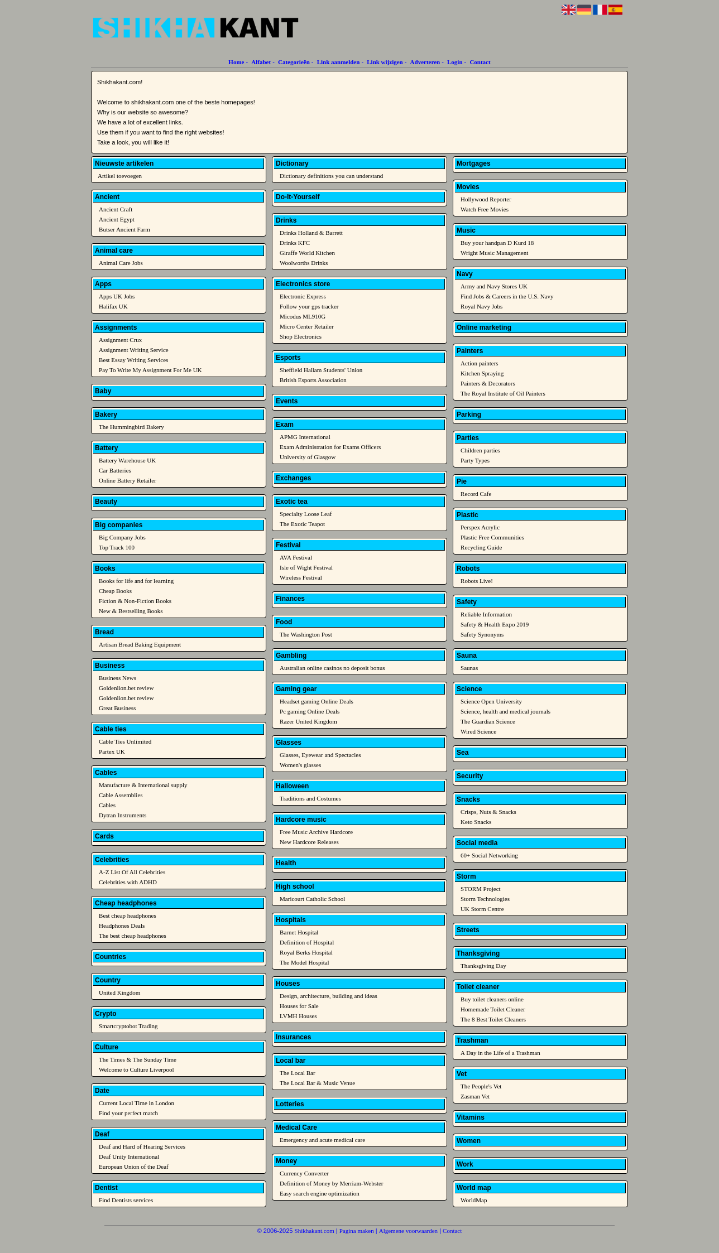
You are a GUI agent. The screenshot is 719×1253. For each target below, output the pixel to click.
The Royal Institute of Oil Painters (503, 393)
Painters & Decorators (488, 383)
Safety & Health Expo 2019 (495, 624)
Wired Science (478, 731)
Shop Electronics (301, 336)
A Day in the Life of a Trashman (500, 1052)
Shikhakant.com (314, 1230)
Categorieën (294, 62)
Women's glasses (300, 765)
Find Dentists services (126, 1200)
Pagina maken (356, 1230)
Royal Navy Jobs (481, 306)
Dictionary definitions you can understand (331, 175)
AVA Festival (296, 557)
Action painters (479, 363)
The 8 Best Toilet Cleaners (493, 1019)
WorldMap (474, 1200)
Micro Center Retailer (307, 326)
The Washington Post (306, 634)
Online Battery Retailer (127, 480)
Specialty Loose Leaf (306, 513)
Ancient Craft (115, 209)
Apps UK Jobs (117, 296)
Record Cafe (476, 493)
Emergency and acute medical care (322, 1139)
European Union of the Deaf (134, 1166)
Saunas (469, 667)
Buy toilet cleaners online (492, 999)
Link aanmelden (338, 62)
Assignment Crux (120, 339)
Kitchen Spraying (482, 373)
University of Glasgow (307, 457)
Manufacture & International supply (143, 785)
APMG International (305, 436)
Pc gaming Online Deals (309, 711)
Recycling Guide (481, 547)
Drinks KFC (295, 242)
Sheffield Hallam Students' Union (321, 370)
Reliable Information (486, 614)
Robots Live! (477, 580)
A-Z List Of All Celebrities (132, 872)
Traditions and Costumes (310, 798)
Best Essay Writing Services (133, 359)
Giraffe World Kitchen (307, 252)
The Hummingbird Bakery (131, 426)
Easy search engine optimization (320, 1193)
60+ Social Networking (489, 855)
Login (455, 62)
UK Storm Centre (482, 908)
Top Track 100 (117, 547)
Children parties (480, 450)
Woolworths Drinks (304, 262)
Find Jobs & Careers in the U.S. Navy (507, 296)
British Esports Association (313, 380)
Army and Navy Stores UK (494, 286)
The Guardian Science (488, 721)
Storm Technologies (485, 898)
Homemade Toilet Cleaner (493, 1009)
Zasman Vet (475, 1096)
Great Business (117, 708)
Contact (479, 62)
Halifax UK (113, 306)
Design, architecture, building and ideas (328, 995)
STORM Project (481, 888)
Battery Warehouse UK (127, 460)
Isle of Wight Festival (306, 567)
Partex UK (112, 751)
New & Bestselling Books (131, 611)
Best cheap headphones (127, 915)
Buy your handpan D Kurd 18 (497, 242)
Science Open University (491, 701)
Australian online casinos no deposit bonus (332, 667)
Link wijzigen (384, 62)
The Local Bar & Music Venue (317, 1082)
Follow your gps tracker (309, 306)
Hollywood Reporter (486, 199)
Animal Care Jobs (121, 262)
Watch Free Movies (485, 209)
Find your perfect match (128, 1113)
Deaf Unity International (129, 1156)
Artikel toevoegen (120, 175)
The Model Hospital (304, 962)
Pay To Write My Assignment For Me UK (150, 370)
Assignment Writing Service (134, 349)
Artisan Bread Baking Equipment (140, 644)
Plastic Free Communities (492, 537)
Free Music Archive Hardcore (316, 831)
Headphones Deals (122, 925)
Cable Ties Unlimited (125, 741)
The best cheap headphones (132, 935)
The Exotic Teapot (302, 524)
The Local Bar (297, 1072)
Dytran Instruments (122, 815)
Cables (107, 805)
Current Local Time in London (136, 1103)
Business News (117, 677)
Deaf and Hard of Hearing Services (142, 1146)
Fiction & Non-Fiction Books (135, 600)
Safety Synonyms (482, 634)
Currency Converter (304, 1173)
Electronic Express (303, 296)
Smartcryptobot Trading (128, 1026)
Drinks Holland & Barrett (311, 232)
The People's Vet (481, 1086)
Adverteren (425, 62)
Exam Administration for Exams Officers (330, 447)
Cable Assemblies (121, 795)
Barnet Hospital (299, 932)
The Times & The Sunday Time (137, 1059)
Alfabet (261, 62)
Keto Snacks (476, 821)
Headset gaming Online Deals (316, 701)
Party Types (475, 460)
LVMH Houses (298, 1016)
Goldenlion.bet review (126, 688)
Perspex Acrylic (480, 527)
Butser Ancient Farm (124, 229)
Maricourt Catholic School (312, 898)
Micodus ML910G (302, 316)
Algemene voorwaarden (408, 1230)
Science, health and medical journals (505, 711)
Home (236, 62)
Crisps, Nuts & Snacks (488, 811)
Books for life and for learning (136, 580)
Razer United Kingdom (308, 721)
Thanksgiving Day (483, 965)
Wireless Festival (301, 577)
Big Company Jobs (122, 537)
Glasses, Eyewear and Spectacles (320, 754)
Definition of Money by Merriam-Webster (331, 1183)
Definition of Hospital (307, 942)
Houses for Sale (299, 1006)
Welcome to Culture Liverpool (136, 1069)
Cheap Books (115, 590)
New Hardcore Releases (309, 841)
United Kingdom (119, 992)
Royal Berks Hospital (306, 952)
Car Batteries (115, 470)
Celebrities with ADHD (128, 882)
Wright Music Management (494, 252)
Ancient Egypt (117, 219)
